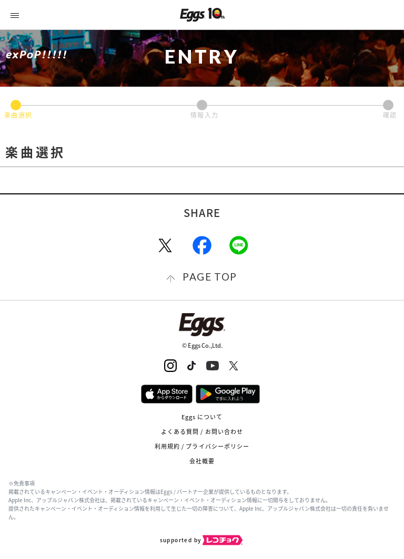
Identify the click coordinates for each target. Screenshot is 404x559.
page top (210, 277)
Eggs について (202, 416)
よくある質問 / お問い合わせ (202, 431)
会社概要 (202, 461)
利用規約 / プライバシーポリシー (202, 446)
